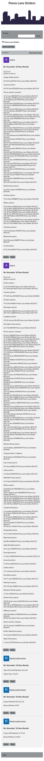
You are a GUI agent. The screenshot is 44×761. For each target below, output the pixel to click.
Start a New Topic (8, 47)
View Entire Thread (35, 53)
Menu (5, 33)
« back (4, 755)
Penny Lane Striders (10, 42)
